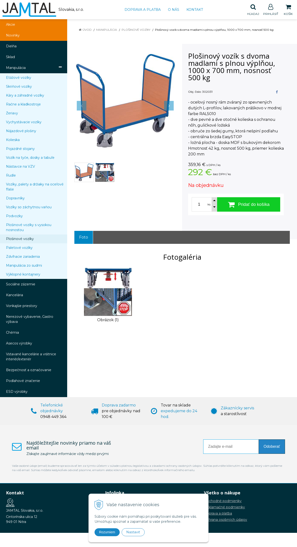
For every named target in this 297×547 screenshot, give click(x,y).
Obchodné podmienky (223, 501)
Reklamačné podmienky (224, 507)
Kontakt (194, 9)
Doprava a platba (143, 9)
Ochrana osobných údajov (225, 520)
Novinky (13, 35)
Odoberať (272, 447)
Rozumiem (107, 532)
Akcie (10, 25)
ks (209, 204)
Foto (83, 237)
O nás (173, 9)
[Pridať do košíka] (248, 204)
